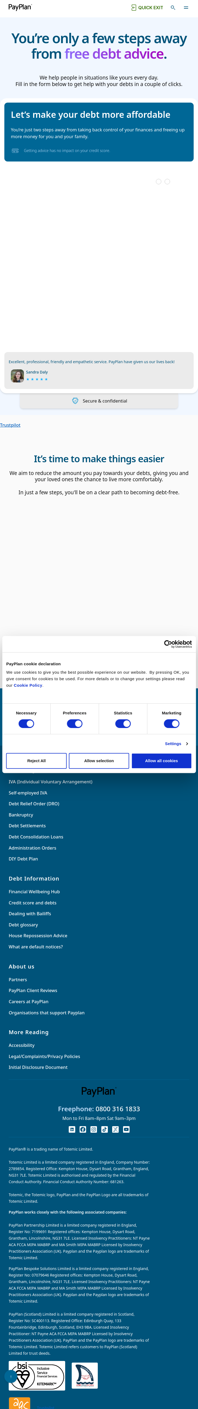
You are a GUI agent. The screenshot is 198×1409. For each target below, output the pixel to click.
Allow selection (99, 760)
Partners (18, 986)
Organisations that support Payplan (46, 1019)
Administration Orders (32, 854)
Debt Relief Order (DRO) (34, 810)
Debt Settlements (27, 832)
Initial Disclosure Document (38, 1074)
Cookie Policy (28, 685)
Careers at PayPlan (29, 1008)
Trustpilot (10, 425)
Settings (173, 743)
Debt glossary (23, 931)
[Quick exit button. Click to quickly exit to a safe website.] (146, 7)
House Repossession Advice (38, 942)
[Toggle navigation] (186, 7)
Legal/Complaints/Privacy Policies (44, 1063)
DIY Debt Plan (23, 865)
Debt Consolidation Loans (36, 843)
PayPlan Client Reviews (33, 997)
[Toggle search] (173, 7)
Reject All (36, 760)
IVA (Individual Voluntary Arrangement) (50, 788)
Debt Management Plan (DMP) (41, 777)
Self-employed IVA (28, 799)
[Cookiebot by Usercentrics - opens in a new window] (168, 644)
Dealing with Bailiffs (30, 920)
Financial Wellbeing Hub (34, 898)
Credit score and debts (32, 909)
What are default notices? (36, 953)
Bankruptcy (21, 821)
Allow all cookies (161, 760)
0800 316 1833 (118, 1115)
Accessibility (21, 1052)
